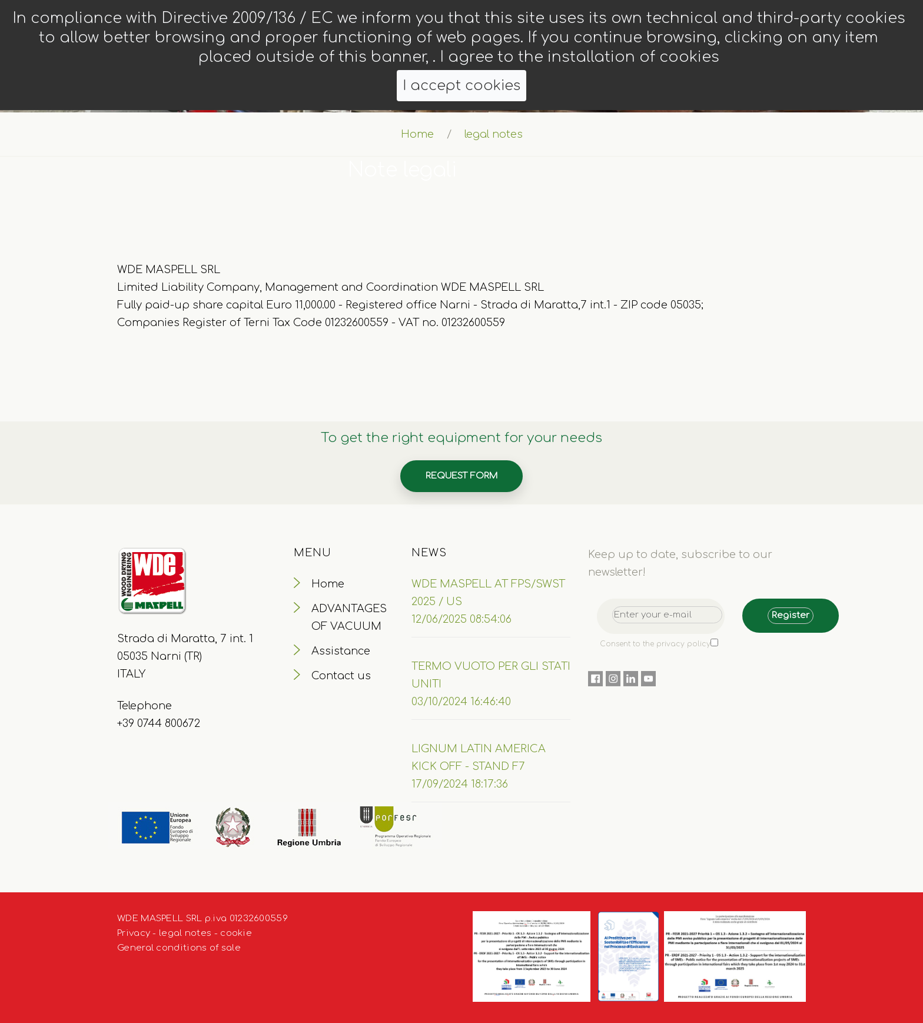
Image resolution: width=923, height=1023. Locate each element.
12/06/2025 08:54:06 (461, 619)
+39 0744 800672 (158, 723)
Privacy (133, 933)
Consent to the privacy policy (655, 644)
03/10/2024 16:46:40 (461, 702)
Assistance (340, 651)
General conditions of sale (179, 948)
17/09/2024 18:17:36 (459, 784)
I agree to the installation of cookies (579, 57)
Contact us (341, 676)
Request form (461, 476)
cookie (236, 933)
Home (417, 134)
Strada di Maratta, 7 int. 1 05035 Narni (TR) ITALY (185, 656)
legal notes (185, 933)
